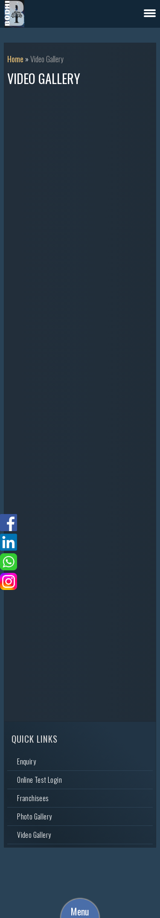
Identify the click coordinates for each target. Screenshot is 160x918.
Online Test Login (39, 780)
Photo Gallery (34, 816)
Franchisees (33, 798)
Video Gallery (34, 835)
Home (15, 58)
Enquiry (26, 761)
